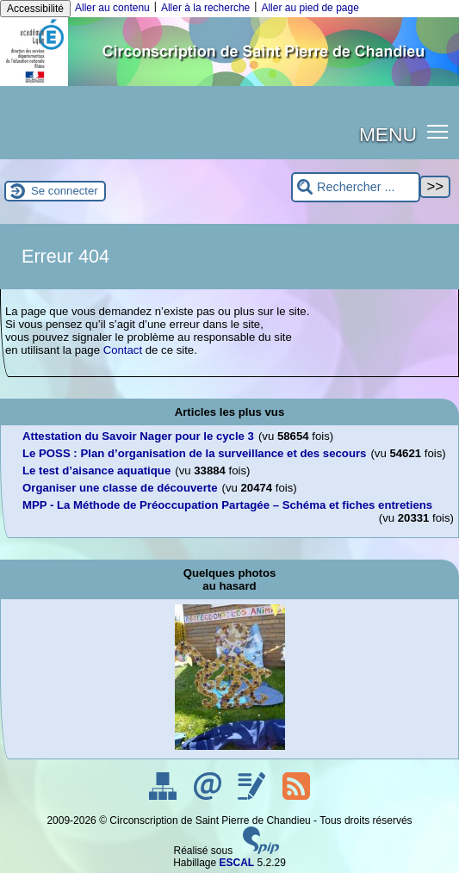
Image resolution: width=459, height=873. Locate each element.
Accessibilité (35, 9)
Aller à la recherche (205, 8)
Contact (122, 350)
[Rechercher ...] (355, 187)
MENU (388, 134)
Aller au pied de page (309, 8)
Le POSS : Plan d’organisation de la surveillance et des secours (194, 453)
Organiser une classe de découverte (120, 487)
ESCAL (237, 863)
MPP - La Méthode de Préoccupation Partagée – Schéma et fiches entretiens (227, 504)
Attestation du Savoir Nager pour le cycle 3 (138, 436)
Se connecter (64, 190)
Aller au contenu (112, 8)
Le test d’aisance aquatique (96, 470)
